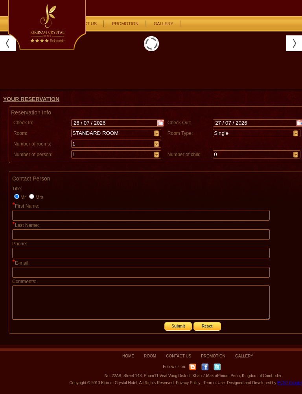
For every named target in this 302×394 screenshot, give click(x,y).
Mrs (39, 197)
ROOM (150, 356)
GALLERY (163, 23)
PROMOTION (125, 23)
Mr (23, 197)
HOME (128, 356)
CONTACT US (178, 356)
